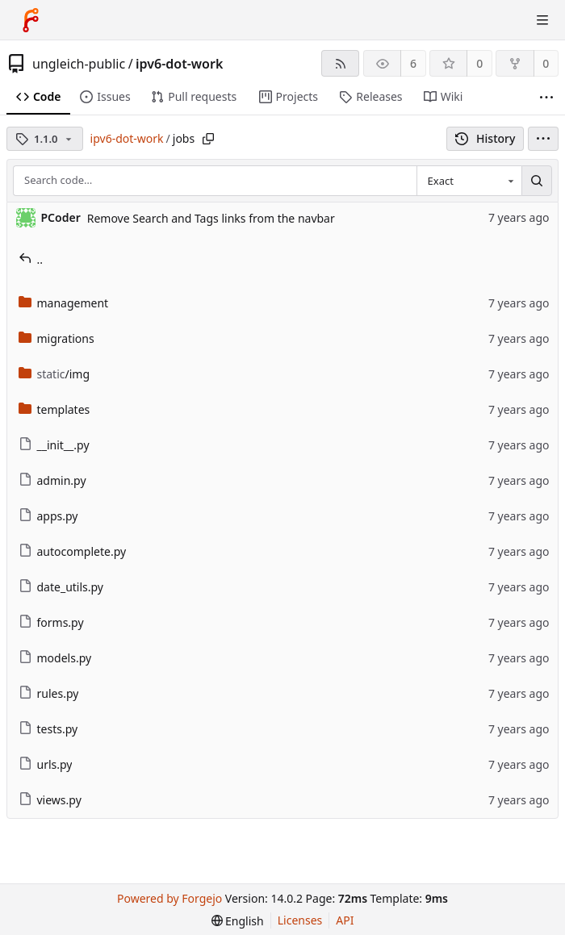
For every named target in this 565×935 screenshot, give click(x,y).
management (64, 303)
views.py (50, 800)
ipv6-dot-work (179, 64)
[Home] (30, 20)
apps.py (48, 516)
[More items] (546, 97)
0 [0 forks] (545, 63)
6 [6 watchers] (413, 63)
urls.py (46, 764)
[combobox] (468, 180)
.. (31, 259)
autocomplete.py (73, 551)
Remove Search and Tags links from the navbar (211, 218)
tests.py (48, 729)
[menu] (543, 139)
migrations (56, 338)
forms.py (51, 622)
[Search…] (536, 180)
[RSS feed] (340, 63)
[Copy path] (208, 138)
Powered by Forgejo (169, 898)
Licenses (300, 920)
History (485, 138)
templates (54, 409)
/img (54, 374)
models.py (55, 658)
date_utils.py (61, 587)
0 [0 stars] (479, 63)
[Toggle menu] (542, 20)
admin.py (52, 480)
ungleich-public (78, 64)
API (345, 920)
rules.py (49, 693)
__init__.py (54, 445)
